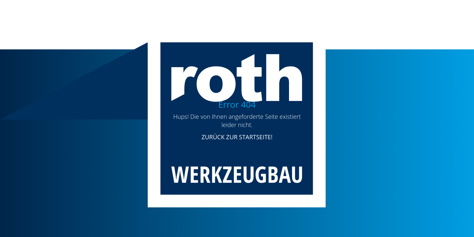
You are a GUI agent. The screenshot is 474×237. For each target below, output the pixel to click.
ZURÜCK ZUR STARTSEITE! (237, 137)
